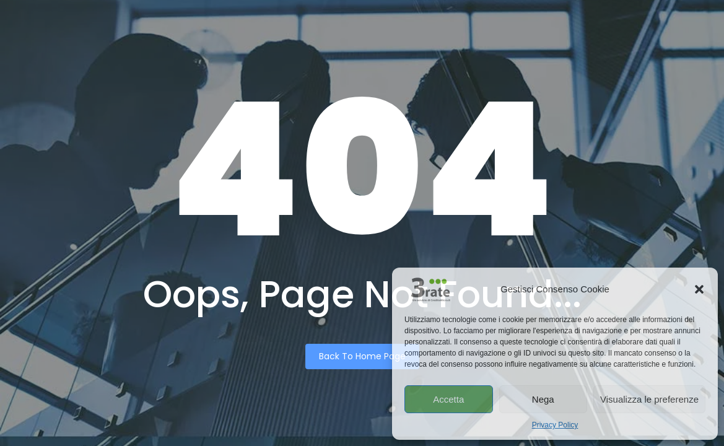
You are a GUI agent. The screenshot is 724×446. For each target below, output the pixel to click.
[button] (699, 289)
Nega (543, 399)
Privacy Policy (555, 425)
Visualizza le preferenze (649, 399)
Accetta (448, 399)
